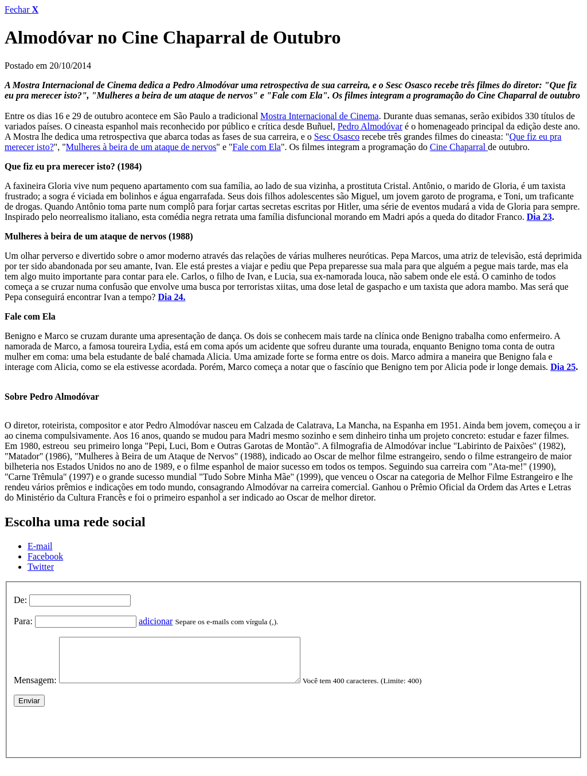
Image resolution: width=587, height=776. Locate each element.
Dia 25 (563, 367)
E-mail (40, 546)
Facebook (45, 556)
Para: (23, 621)
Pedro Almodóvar (370, 126)
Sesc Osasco (337, 136)
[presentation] (101, 737)
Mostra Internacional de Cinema (319, 116)
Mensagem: (35, 689)
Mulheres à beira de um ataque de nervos (141, 147)
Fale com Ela (257, 147)
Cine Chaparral (459, 147)
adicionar (156, 621)
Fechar (21, 9)
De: (20, 600)
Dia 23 (539, 217)
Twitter (41, 567)
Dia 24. (171, 297)
